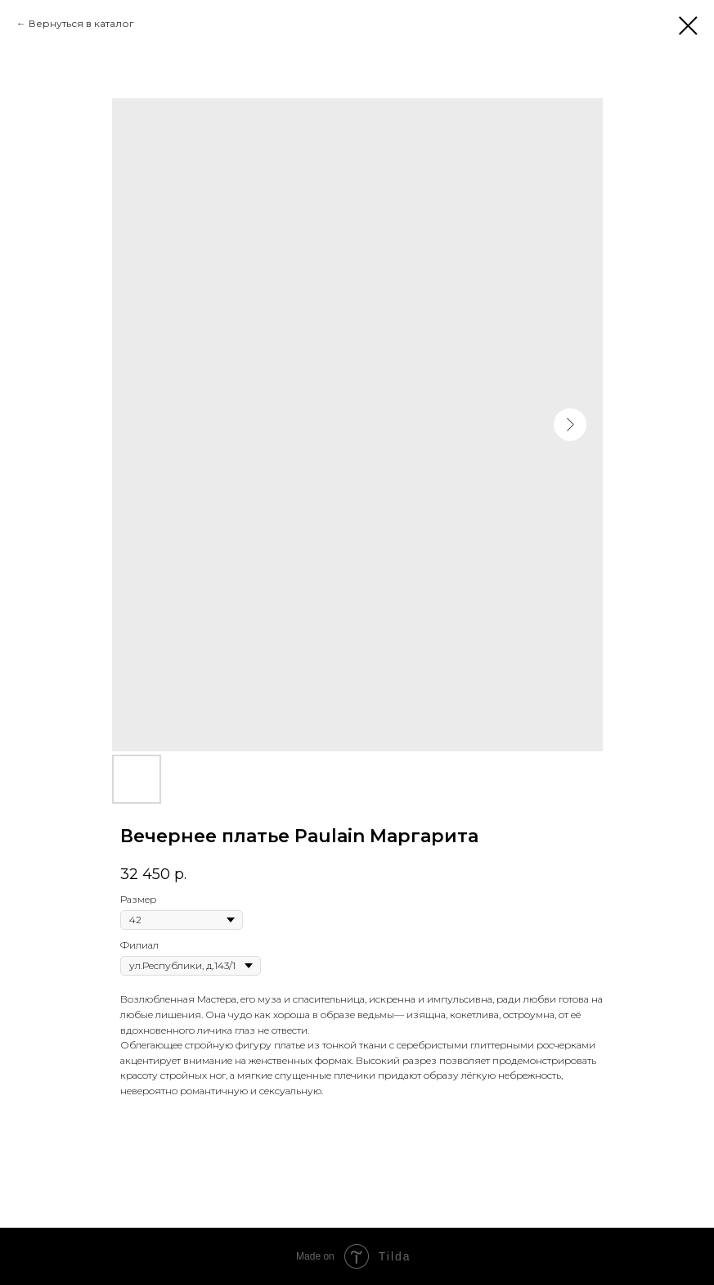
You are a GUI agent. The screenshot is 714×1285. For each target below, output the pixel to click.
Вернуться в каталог (81, 23)
